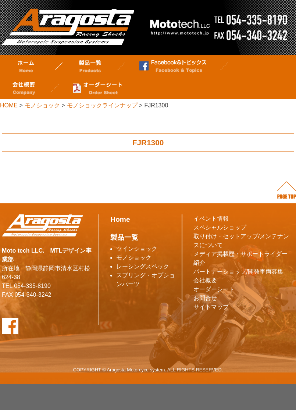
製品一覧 (90, 66)
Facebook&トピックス (173, 66)
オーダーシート (97, 88)
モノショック (133, 257)
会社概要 (24, 88)
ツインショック (136, 249)
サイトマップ (211, 307)
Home (120, 219)
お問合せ (205, 298)
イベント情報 (211, 218)
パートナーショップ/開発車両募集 (238, 271)
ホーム (26, 66)
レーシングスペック (142, 266)
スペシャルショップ (219, 227)
